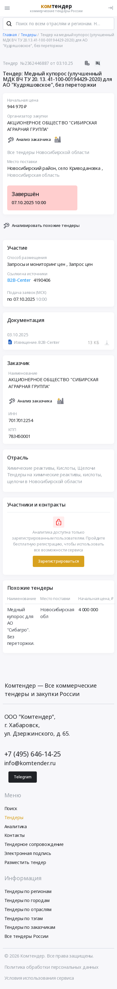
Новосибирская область (33, 176)
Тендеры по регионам (27, 892)
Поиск (10, 809)
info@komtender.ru (30, 763)
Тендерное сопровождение (34, 845)
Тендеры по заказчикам (29, 928)
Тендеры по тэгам (23, 919)
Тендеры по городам (27, 901)
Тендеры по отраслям (27, 910)
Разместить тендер (25, 863)
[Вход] (110, 8)
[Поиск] (9, 25)
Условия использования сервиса (39, 979)
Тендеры (13, 818)
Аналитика (15, 827)
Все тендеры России (26, 937)
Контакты (14, 836)
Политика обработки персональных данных (51, 968)
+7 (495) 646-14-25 (32, 754)
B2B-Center (19, 281)
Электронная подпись (27, 854)
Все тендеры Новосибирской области (48, 153)
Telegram (23, 777)
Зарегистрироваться (58, 562)
